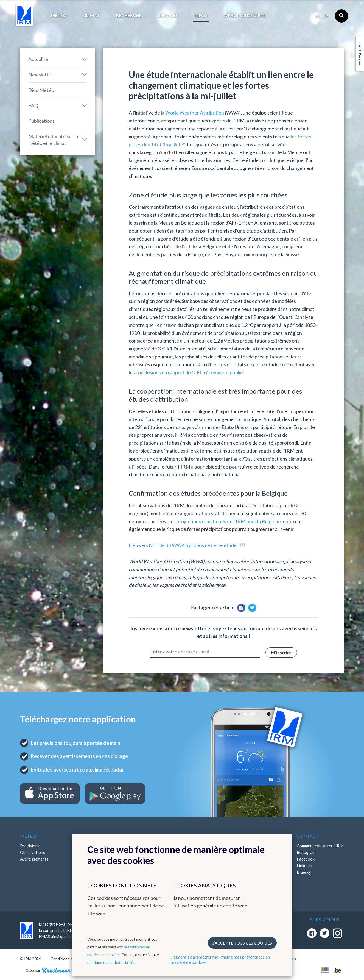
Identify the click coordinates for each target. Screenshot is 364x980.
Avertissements (34, 858)
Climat (91, 15)
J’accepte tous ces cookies (242, 942)
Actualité (38, 59)
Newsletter (40, 74)
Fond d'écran (360, 53)
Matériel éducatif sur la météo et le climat (53, 139)
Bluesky (304, 872)
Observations (32, 852)
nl (317, 16)
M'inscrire (281, 652)
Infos (201, 15)
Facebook (306, 858)
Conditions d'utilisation (70, 958)
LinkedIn (304, 865)
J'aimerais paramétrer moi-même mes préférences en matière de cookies (220, 959)
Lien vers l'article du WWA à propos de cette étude (183, 545)
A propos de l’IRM (244, 15)
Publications (41, 121)
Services (168, 15)
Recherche (129, 15)
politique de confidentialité (110, 962)
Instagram (306, 852)
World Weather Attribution (195, 113)
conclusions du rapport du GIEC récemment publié (189, 372)
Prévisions (30, 845)
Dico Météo (41, 90)
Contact (308, 836)
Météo (59, 15)
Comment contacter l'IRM (320, 845)
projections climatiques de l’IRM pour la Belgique (228, 521)
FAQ (33, 105)
